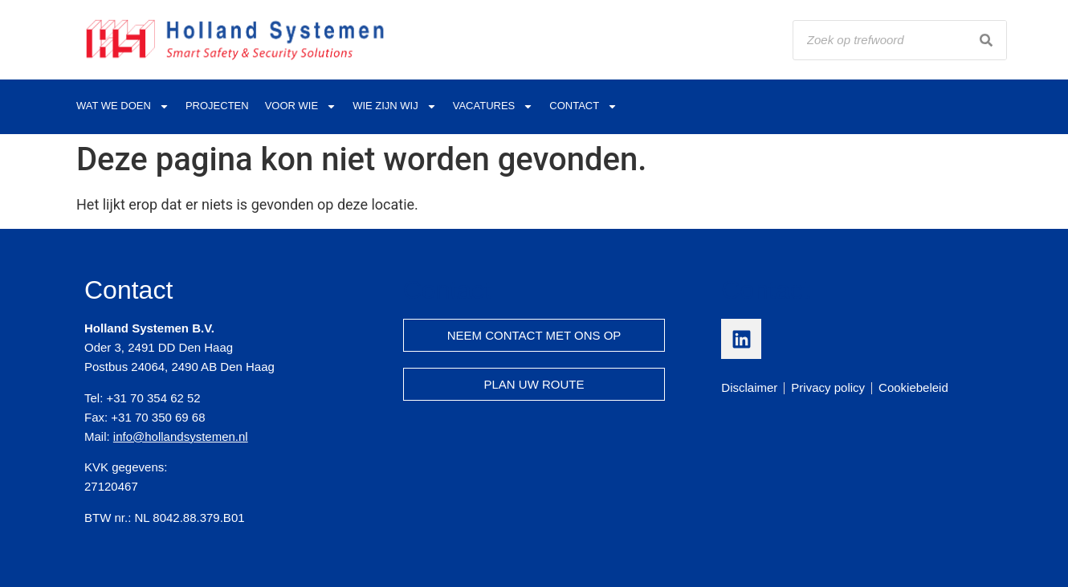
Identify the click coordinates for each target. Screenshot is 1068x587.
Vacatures (493, 106)
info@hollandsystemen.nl (180, 436)
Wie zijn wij (395, 106)
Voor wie (300, 106)
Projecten (217, 106)
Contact (583, 106)
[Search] (986, 40)
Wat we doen (122, 106)
